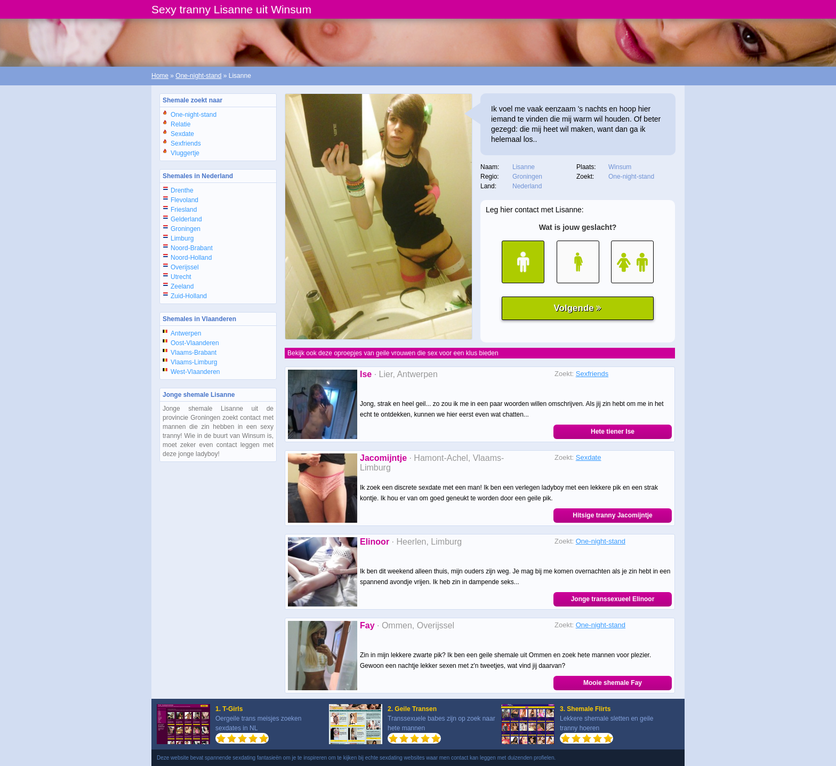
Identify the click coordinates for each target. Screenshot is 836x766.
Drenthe (182, 190)
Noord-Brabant (192, 248)
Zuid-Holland (189, 296)
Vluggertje (185, 153)
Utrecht (181, 277)
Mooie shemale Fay (612, 683)
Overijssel (185, 267)
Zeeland (182, 286)
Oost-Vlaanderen (195, 343)
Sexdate (182, 134)
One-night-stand (198, 75)
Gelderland (186, 219)
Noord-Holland (191, 257)
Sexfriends (186, 143)
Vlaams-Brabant (193, 352)
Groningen (185, 229)
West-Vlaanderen (195, 372)
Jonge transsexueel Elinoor (613, 599)
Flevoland (184, 200)
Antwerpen (186, 333)
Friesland (184, 209)
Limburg (182, 238)
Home (159, 75)
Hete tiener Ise (612, 431)
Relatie (180, 124)
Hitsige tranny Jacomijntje (612, 515)
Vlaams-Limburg (194, 362)
